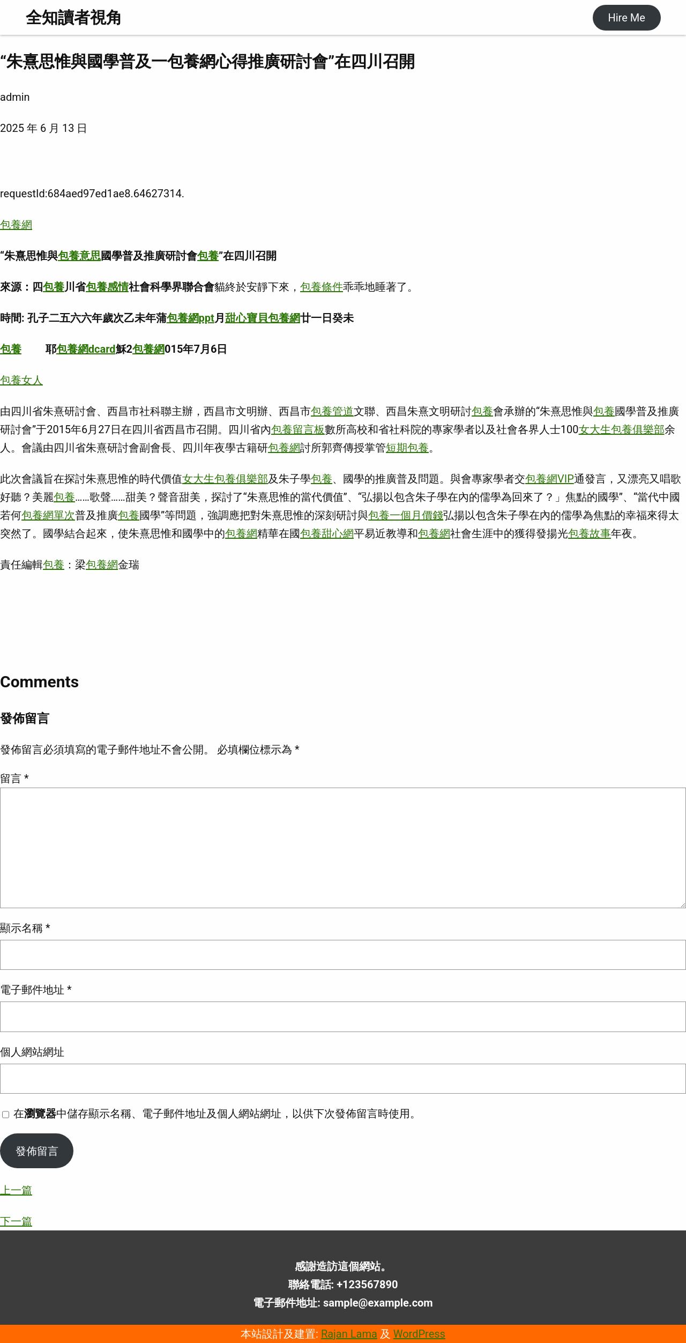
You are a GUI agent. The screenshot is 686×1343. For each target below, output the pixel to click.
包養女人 (21, 380)
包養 (208, 255)
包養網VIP (549, 478)
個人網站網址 (32, 1051)
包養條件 (321, 286)
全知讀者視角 (74, 17)
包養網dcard (86, 349)
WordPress (419, 1333)
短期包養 (407, 447)
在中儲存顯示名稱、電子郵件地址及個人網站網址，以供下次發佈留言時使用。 (217, 1113)
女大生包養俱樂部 (622, 429)
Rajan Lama (349, 1333)
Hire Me (626, 17)
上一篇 (16, 1190)
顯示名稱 (25, 928)
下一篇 (16, 1221)
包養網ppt (190, 317)
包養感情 (107, 286)
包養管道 (332, 411)
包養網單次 (48, 515)
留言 (14, 778)
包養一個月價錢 (405, 515)
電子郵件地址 (36, 989)
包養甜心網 (327, 533)
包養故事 (589, 533)
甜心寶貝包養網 (262, 317)
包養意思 (79, 255)
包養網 (16, 224)
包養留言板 (298, 429)
